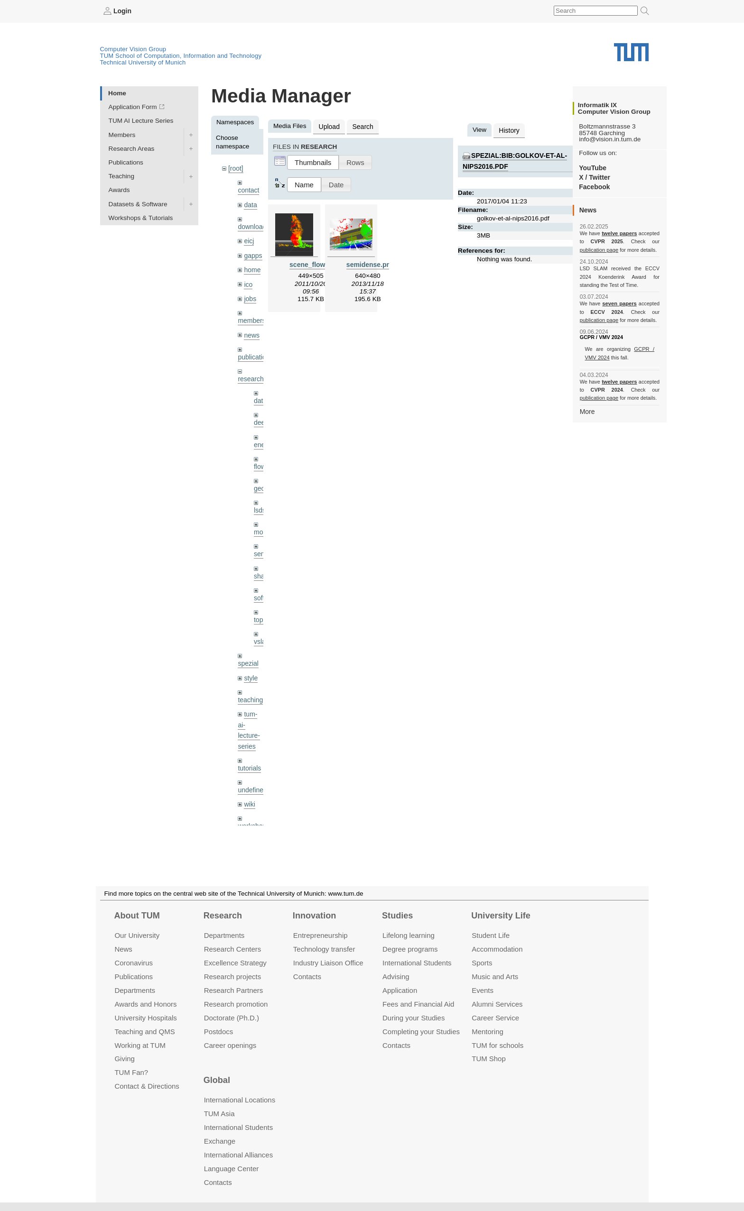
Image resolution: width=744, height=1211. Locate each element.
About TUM (136, 915)
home (252, 267)
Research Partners (233, 990)
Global (217, 1080)
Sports (482, 963)
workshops (253, 815)
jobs (250, 295)
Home (117, 92)
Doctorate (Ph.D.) (231, 1017)
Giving (124, 1059)
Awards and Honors (145, 1004)
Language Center (231, 1169)
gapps (252, 253)
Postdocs (218, 1031)
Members (122, 134)
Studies (397, 915)
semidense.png (369, 263)
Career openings (230, 1045)
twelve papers (619, 233)
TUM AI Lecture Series (141, 120)
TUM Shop (488, 1059)
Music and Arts (495, 976)
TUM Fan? (131, 1072)
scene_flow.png (313, 263)
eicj (248, 239)
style (250, 669)
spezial (248, 655)
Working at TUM (139, 1045)
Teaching (121, 176)
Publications (126, 161)
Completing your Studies (421, 1031)
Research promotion (236, 1004)
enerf (261, 439)
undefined (252, 779)
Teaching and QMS (144, 1031)
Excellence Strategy (235, 963)
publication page (598, 249)
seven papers (619, 303)
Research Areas (132, 148)
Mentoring (487, 1031)
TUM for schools (497, 1045)
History (509, 129)
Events (482, 990)
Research (223, 915)
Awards (119, 189)
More (587, 410)
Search (361, 125)
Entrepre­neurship (320, 935)
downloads (253, 225)
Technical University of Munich (143, 61)
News (123, 949)
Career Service (495, 1017)
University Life (500, 915)
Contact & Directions (146, 1086)
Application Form (133, 106)
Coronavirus (133, 963)
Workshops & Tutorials (141, 217)
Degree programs (409, 949)
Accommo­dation (497, 949)
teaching (250, 691)
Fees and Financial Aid (418, 1004)
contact (248, 189)
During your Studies (413, 1017)
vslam (262, 633)
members (251, 317)
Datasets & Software (138, 203)
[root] (235, 168)
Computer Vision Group (133, 48)
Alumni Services (497, 1004)
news (251, 331)
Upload (328, 125)
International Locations (239, 1100)
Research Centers (232, 949)
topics (262, 612)
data (250, 203)
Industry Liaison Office (328, 963)
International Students (416, 963)
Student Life (491, 935)
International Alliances (238, 1155)
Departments (134, 990)
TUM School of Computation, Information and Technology (181, 55)
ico (248, 281)
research (250, 374)
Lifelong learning (408, 935)
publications (255, 353)
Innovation (314, 915)
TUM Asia (219, 1114)
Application (399, 990)
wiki (249, 793)
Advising (395, 976)
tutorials (249, 757)
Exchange (220, 1141)
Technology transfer (324, 949)
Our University (136, 935)
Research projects (232, 976)
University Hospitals (145, 1017)
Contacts (307, 976)
